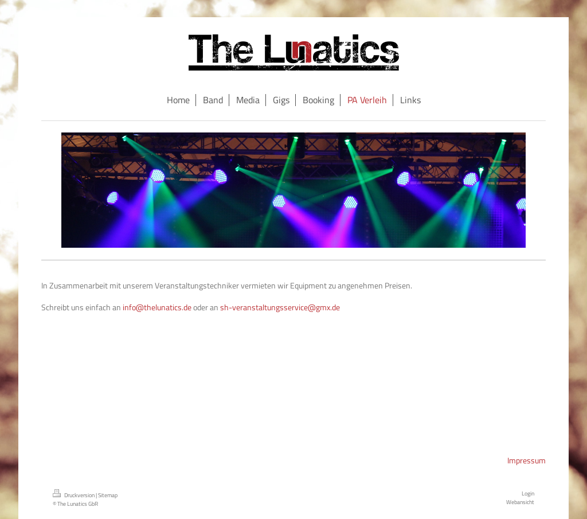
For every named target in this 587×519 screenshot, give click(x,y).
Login (528, 493)
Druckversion (74, 495)
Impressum (526, 460)
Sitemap (108, 495)
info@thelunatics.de (157, 307)
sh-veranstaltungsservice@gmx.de (280, 307)
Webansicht (520, 501)
